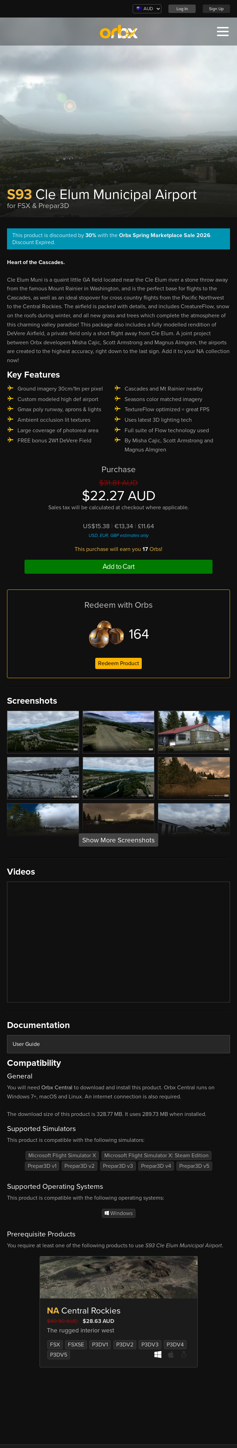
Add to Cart (118, 567)
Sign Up (216, 8)
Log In (182, 8)
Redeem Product (118, 663)
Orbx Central (56, 1087)
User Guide (26, 1044)
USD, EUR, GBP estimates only (118, 535)
